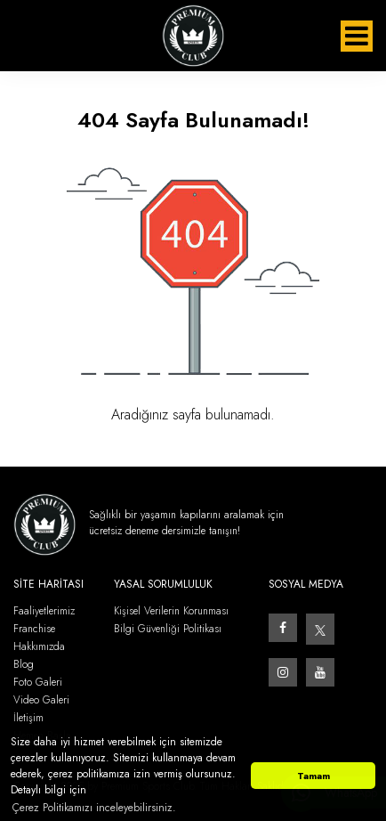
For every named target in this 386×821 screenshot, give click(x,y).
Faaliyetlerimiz (44, 611)
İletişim (28, 718)
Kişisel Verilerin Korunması (171, 611)
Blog (23, 664)
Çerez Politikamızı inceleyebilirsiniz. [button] (94, 808)
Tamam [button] (313, 775)
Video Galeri (41, 700)
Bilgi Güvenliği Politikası (167, 629)
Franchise (34, 629)
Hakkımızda (39, 647)
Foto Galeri (37, 682)
